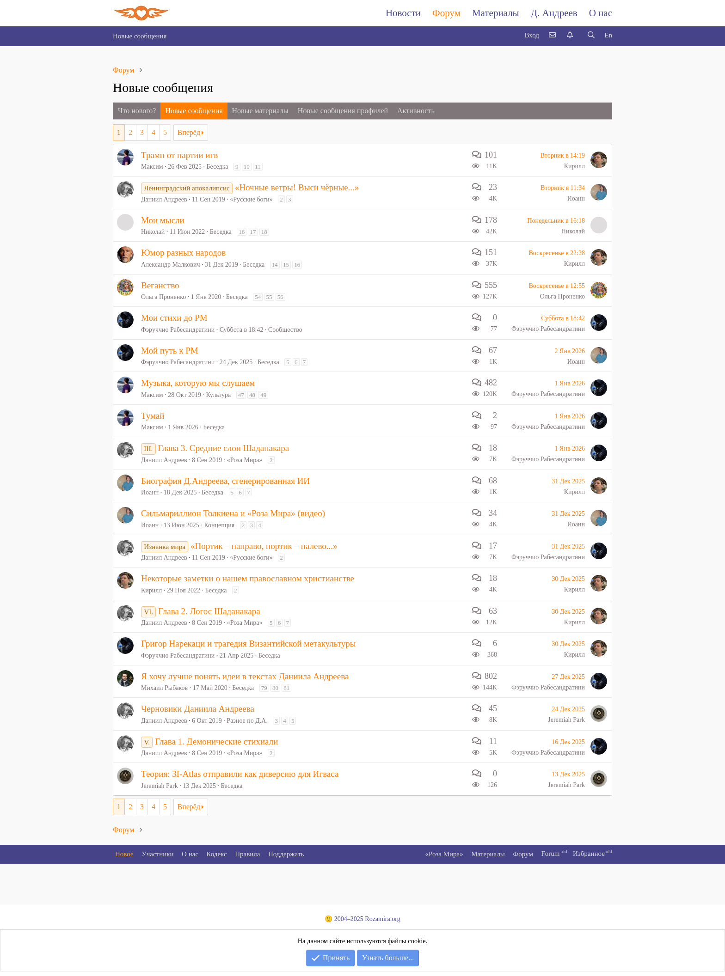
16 (242, 231)
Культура (218, 394)
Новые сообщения (139, 36)
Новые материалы (260, 111)
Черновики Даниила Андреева (197, 709)
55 (269, 296)
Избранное (589, 853)
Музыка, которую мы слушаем (198, 383)
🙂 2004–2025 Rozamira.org (362, 918)
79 (264, 687)
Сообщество (285, 329)
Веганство (160, 285)
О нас (600, 12)
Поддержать (286, 854)
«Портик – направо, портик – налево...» (263, 546)
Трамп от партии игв (179, 155)
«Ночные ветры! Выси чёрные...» (297, 187)
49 (263, 394)
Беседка (217, 166)
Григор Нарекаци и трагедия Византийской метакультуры (248, 643)
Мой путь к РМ (169, 350)
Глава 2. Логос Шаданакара (209, 611)
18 (264, 231)
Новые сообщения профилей (343, 111)
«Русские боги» (251, 199)
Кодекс (217, 854)
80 (275, 687)
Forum (550, 853)
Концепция (219, 525)
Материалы (495, 12)
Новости (403, 12)
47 (241, 394)
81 (286, 687)
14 (275, 264)
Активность (416, 111)
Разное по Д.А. (247, 720)
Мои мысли (162, 220)
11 (258, 166)
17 (253, 231)
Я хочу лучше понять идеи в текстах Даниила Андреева (245, 676)
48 (252, 394)
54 (258, 296)
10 (247, 166)
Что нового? (137, 111)
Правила (247, 854)
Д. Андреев (554, 12)
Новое (124, 854)
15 (286, 264)
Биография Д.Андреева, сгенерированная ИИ (225, 481)
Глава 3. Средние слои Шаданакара (223, 448)
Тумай (152, 416)
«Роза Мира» (245, 460)
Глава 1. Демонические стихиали (216, 741)
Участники (157, 854)
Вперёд (189, 132)
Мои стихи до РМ (174, 318)
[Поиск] (591, 35)
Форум (446, 12)
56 (280, 296)
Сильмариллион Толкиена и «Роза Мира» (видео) (233, 513)
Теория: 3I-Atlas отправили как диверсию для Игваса (239, 774)
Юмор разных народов (183, 252)
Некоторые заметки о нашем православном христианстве (247, 578)
